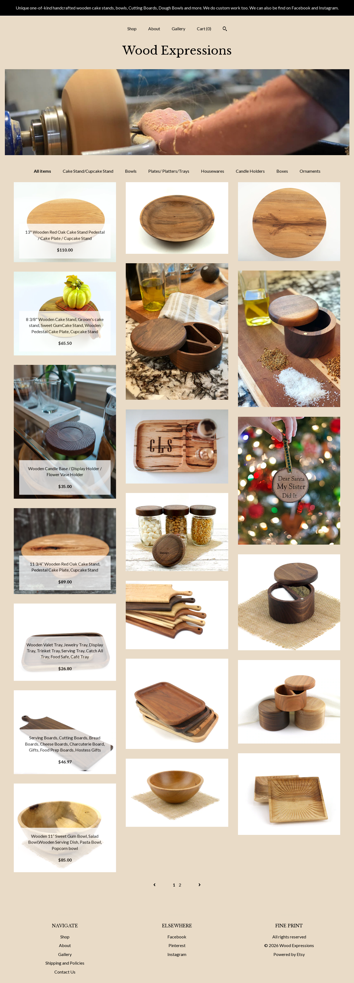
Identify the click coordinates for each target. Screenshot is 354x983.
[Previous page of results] (155, 884)
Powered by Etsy (289, 954)
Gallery (178, 28)
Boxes (282, 171)
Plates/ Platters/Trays (168, 171)
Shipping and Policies (64, 962)
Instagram (176, 954)
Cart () (204, 28)
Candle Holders (250, 171)
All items (42, 171)
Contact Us (64, 971)
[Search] (225, 29)
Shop (132, 28)
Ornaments (310, 171)
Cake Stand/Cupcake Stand (88, 171)
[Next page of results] (199, 884)
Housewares (212, 171)
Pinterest (177, 945)
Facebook (176, 936)
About (154, 28)
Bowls (131, 171)
